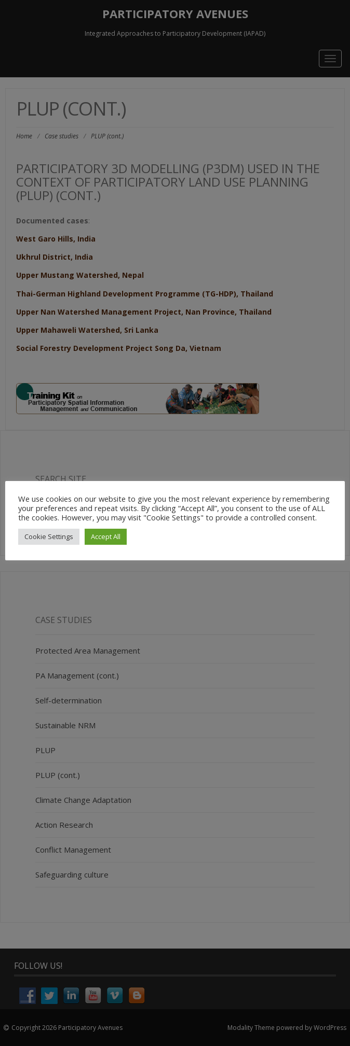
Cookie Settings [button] (48, 536)
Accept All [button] (105, 536)
